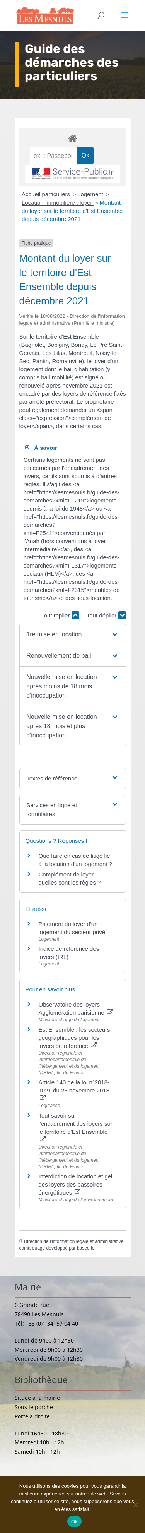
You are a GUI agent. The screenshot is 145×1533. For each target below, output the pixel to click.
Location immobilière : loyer (58, 202)
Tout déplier (106, 615)
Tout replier (60, 615)
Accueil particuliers (47, 194)
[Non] (135, 1505)
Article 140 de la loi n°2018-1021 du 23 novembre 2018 (74, 1090)
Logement (91, 194)
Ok (74, 1521)
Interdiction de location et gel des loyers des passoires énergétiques (76, 1184)
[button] (72, 634)
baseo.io (85, 1248)
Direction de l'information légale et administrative (74, 1241)
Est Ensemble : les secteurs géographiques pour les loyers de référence (74, 1037)
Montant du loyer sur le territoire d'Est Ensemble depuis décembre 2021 (72, 210)
